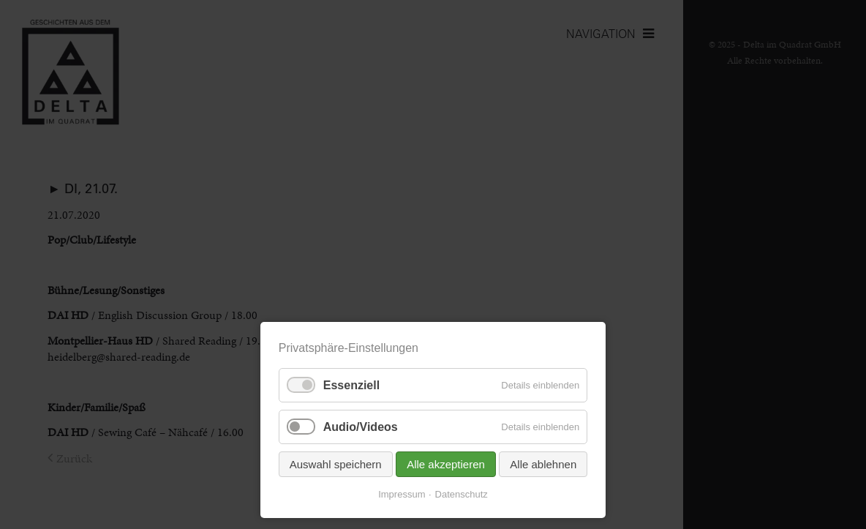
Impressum (401, 494)
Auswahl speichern (336, 464)
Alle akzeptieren (446, 464)
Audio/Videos (360, 427)
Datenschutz (461, 494)
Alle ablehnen (543, 464)
